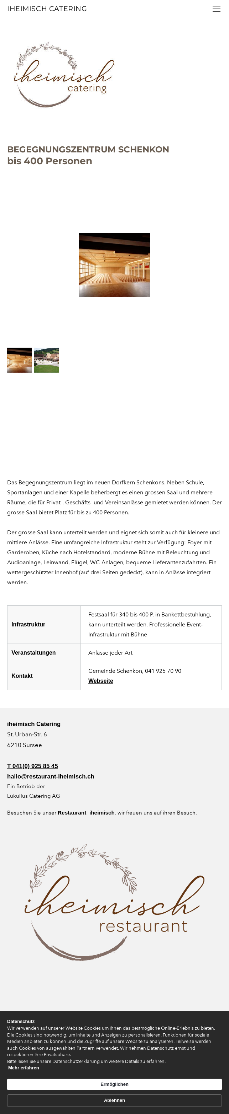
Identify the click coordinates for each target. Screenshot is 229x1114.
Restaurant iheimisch (86, 813)
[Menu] (216, 9)
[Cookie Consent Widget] (114, 1060)
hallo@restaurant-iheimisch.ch (50, 776)
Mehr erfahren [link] (37, 1103)
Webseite (100, 681)
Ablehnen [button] (189, 1060)
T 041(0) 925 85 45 (32, 766)
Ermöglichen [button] (143, 1060)
